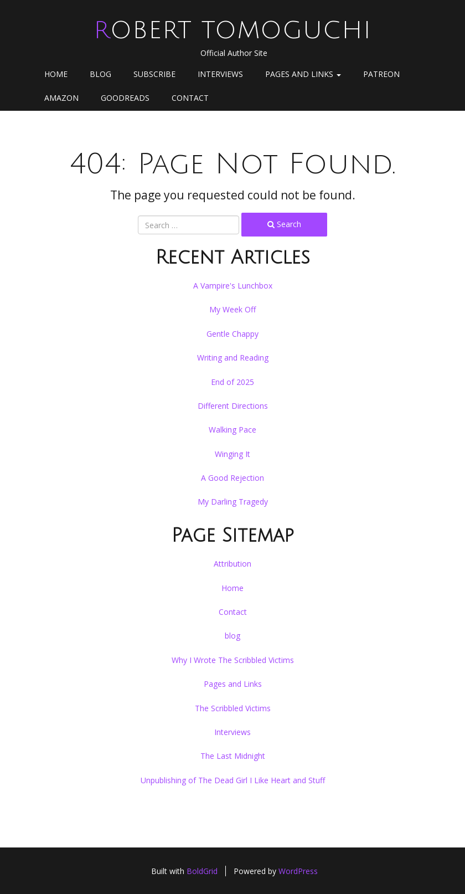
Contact (190, 98)
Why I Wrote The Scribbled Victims (233, 660)
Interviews (220, 74)
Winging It (232, 454)
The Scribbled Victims (233, 708)
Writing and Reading (232, 357)
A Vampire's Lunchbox (232, 285)
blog (100, 74)
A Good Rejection (232, 477)
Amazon (61, 98)
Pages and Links (303, 74)
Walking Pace (232, 429)
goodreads (125, 98)
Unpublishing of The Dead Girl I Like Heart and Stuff (233, 780)
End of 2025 (232, 382)
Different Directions (233, 405)
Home (56, 74)
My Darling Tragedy (233, 501)
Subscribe (154, 74)
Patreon (381, 74)
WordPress (298, 871)
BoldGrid (202, 871)
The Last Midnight (232, 756)
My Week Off (232, 309)
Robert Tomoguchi (232, 30)
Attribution (232, 563)
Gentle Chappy (232, 333)
